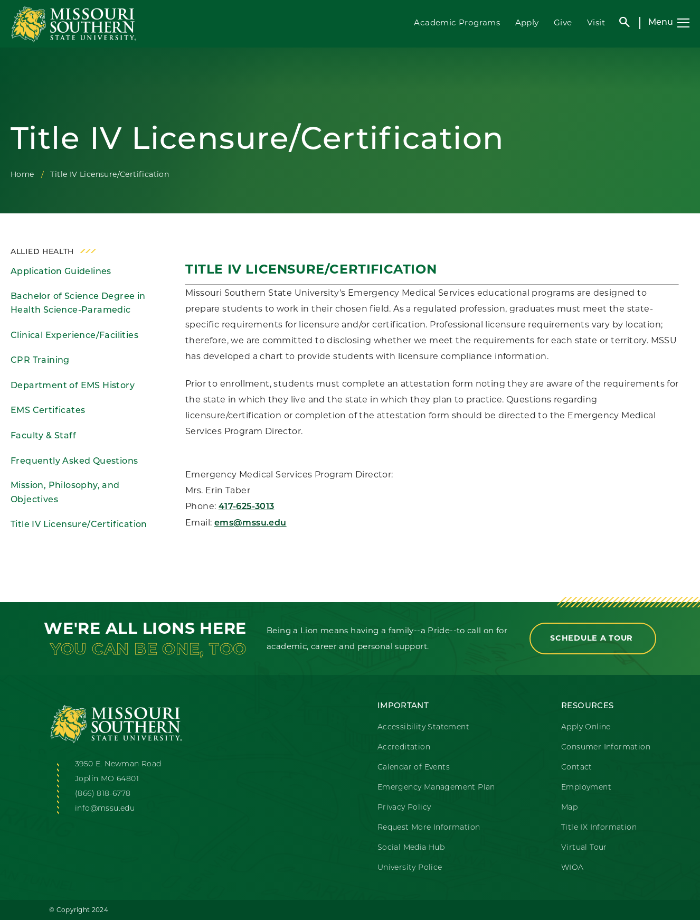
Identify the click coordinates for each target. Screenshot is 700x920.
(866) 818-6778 (103, 794)
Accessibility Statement (423, 727)
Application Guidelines (61, 272)
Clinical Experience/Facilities (74, 336)
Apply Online (586, 727)
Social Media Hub (410, 848)
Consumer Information (605, 748)
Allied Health (42, 252)
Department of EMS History (73, 386)
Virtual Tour (584, 848)
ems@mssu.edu (250, 523)
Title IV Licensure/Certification (79, 525)
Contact (576, 768)
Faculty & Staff (43, 436)
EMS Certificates (48, 411)
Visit (596, 22)
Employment (586, 788)
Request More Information (428, 828)
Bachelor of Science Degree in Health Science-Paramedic (78, 304)
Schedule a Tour (593, 638)
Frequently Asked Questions (74, 461)
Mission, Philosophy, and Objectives (65, 493)
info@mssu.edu (105, 809)
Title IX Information (599, 828)
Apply (527, 22)
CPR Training (40, 360)
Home (22, 174)
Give (563, 22)
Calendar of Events (413, 768)
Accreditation (403, 748)
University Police (409, 868)
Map (569, 808)
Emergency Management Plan (436, 788)
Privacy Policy (404, 808)
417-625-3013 (247, 507)
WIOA (572, 868)
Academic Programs (457, 22)
